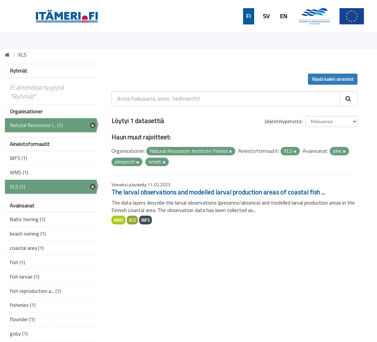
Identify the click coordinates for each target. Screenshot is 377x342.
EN (283, 16)
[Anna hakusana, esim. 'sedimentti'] (225, 98)
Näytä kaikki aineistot (332, 79)
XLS (132, 220)
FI (248, 16)
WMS (118, 220)
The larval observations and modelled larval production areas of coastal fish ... (218, 192)
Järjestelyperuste (283, 121)
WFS (145, 220)
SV (266, 16)
